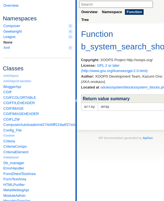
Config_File (12, 130)
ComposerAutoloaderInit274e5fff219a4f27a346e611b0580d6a (38, 125)
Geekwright (37, 31)
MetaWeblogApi (16, 190)
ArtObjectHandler (17, 81)
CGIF (7, 92)
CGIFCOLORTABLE (19, 97)
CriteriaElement (15, 152)
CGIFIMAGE (13, 108)
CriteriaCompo (15, 146)
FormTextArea (14, 179)
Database (11, 157)
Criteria (9, 141)
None (8, 42)
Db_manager (13, 163)
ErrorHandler (13, 168)
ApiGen (148, 137)
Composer (37, 26)
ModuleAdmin (14, 195)
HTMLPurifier (14, 185)
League (37, 37)
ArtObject (10, 76)
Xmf (37, 48)
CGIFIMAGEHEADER (21, 114)
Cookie (9, 135)
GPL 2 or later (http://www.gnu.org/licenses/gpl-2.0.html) (114, 68)
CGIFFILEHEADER (19, 103)
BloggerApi (12, 87)
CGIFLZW (11, 119)
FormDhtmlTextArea (19, 174)
